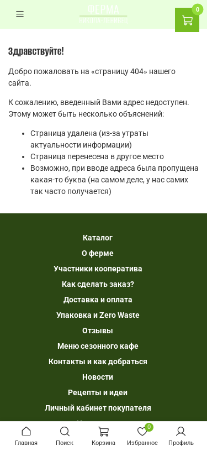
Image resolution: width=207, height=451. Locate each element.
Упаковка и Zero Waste (98, 315)
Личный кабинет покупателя (98, 407)
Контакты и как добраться (98, 361)
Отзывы (97, 330)
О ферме (98, 253)
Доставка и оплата (97, 299)
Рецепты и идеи (98, 392)
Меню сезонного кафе (98, 346)
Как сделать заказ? (98, 284)
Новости (97, 377)
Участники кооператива (98, 268)
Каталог (98, 237)
